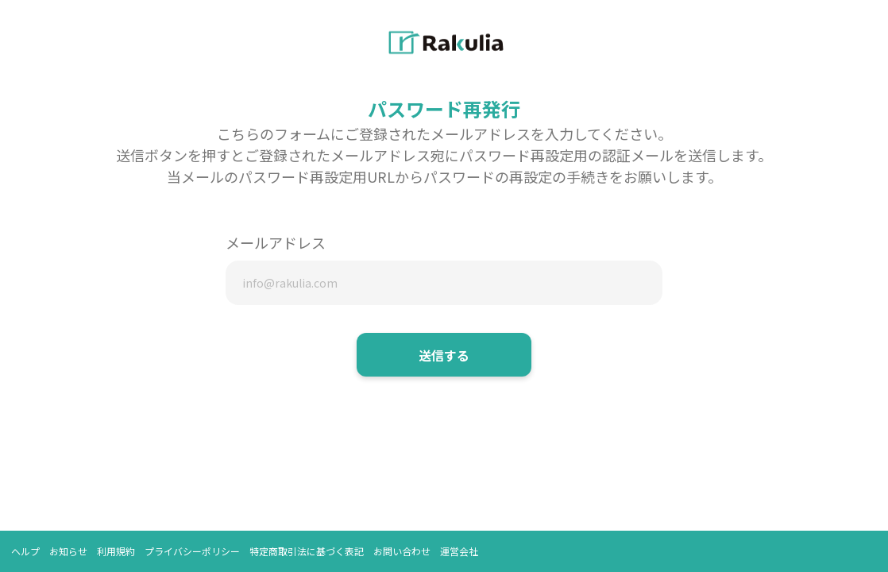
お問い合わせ (401, 551)
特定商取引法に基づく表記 (306, 551)
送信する (444, 355)
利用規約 (116, 551)
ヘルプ (25, 551)
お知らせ (68, 551)
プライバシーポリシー (192, 551)
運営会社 (459, 551)
